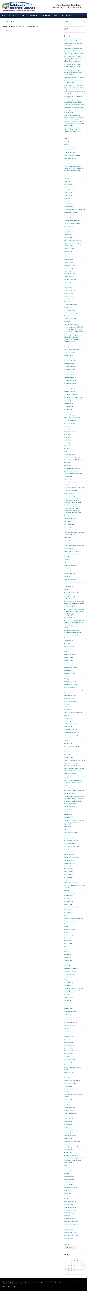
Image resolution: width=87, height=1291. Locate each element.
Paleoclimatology (68, 960)
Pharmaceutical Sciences (70, 971)
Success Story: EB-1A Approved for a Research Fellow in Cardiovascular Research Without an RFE (73, 66)
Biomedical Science (68, 259)
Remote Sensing (68, 1062)
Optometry (66, 946)
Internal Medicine (68, 726)
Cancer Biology (67, 301)
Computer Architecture (69, 391)
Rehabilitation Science (69, 1059)
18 (80, 1265)
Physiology (66, 994)
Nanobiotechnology (68, 874)
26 (83, 1268)
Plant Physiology (68, 1003)
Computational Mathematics (70, 372)
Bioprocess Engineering (69, 273)
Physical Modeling (68, 982)
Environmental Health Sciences (71, 551)
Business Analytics (68, 293)
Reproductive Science (69, 1072)
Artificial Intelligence (69, 206)
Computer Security (68, 403)
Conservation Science (69, 412)
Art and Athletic (67, 203)
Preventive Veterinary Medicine (71, 1017)
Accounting (66, 141)
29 (71, 1270)
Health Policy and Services (70, 667)
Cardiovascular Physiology (70, 313)
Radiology (66, 1056)
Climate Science (68, 344)
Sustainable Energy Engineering (72, 1141)
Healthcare (66, 651)
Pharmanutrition (68, 977)
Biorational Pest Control (69, 276)
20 (65, 1268)
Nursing (66, 926)
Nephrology (66, 890)
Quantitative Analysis (69, 1042)
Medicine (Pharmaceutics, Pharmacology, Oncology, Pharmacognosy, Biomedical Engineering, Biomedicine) (74, 822)
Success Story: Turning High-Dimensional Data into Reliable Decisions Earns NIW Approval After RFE (74, 72)
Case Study (12, 15)
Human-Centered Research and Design (73, 690)
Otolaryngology (67, 954)
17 (77, 1265)
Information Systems (69, 721)
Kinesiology (66, 740)
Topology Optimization (69, 1170)
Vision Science (67, 1215)
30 (74, 1270)
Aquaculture (67, 198)
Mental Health (67, 826)
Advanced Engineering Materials (72, 155)
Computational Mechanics (70, 374)
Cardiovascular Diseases (70, 310)
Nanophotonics (67, 880)
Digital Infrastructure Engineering (72, 457)
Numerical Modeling (69, 923)
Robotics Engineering (69, 1077)
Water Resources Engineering (71, 1224)
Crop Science (67, 426)
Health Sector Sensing (69, 673)
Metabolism (66, 829)
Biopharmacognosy (68, 271)
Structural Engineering (69, 1110)
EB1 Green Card (68, 476)
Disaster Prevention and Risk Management (74, 459)
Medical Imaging (68, 809)
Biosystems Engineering (70, 279)
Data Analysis (67, 434)
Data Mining (67, 443)
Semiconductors (68, 1086)
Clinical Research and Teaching (71, 349)
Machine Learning (68, 757)
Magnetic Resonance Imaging (71, 763)
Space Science (67, 1104)
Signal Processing (68, 1091)
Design (65, 451)
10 (77, 1263)
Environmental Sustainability (71, 554)
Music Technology (68, 871)
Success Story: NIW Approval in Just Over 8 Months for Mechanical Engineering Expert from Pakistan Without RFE (74, 129)
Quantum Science (68, 1053)
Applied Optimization (69, 189)
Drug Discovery (67, 465)
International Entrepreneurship (71, 732)
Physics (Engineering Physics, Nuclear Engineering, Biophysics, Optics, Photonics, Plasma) (73, 990)
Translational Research (69, 1179)
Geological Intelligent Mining (71, 635)
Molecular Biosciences (69, 860)
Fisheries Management (69, 573)
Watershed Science (68, 1227)
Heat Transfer (67, 676)
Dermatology (67, 448)
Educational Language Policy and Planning (74, 487)
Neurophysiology (68, 912)
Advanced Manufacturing (70, 158)
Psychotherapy (67, 1034)
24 (77, 1268)
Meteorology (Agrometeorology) (71, 832)
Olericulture (66, 932)
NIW (65, 915)
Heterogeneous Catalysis (70, 681)
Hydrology (66, 704)
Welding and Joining (69, 1229)
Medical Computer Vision (70, 793)
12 (83, 1263)
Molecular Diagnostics (69, 863)
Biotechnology (67, 282)
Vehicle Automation (68, 1204)
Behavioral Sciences (69, 229)
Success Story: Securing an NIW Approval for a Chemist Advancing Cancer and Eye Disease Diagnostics (74, 123)
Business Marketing (68, 299)
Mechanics (66, 785)
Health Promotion (68, 670)
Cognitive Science (68, 355)
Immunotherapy (67, 709)
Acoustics (66, 144)
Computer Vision (68, 409)
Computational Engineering (70, 366)
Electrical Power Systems (70, 518)
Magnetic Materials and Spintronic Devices (74, 760)
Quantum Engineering (69, 1048)
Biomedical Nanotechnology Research (73, 256)
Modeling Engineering (69, 854)
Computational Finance (69, 369)
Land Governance (68, 743)
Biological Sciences (68, 237)
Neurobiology (67, 898)
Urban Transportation (69, 1199)
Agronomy (66, 175)
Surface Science (68, 1124)
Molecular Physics (68, 866)
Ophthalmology (67, 940)
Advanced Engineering (69, 152)
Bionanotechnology (68, 268)
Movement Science (68, 868)
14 (68, 1265)
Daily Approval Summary (70, 431)
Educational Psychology (70, 493)
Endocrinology (67, 527)
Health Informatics (68, 660)
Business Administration (70, 290)
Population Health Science (70, 1011)
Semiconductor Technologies (71, 1089)
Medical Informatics (68, 812)
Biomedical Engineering (69, 248)
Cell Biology (67, 321)
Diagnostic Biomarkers (69, 454)
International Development (70, 729)
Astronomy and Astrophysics (71, 212)
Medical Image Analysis (69, 806)
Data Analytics (67, 437)
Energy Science (68, 537)
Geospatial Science (68, 640)
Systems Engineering (69, 1144)
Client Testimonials (66, 15)
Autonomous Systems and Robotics (72, 223)
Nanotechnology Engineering (71, 882)
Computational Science (69, 386)
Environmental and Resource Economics (74, 545)
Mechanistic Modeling (69, 788)
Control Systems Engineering (71, 420)
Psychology (66, 1028)
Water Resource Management (71, 1221)
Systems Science (68, 1149)
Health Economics (68, 657)
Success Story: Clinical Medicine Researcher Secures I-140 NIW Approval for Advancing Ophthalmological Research (74, 117)
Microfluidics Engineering (70, 843)
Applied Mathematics (69, 187)
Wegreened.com (32, 15)
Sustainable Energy (68, 1138)
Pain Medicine (67, 957)
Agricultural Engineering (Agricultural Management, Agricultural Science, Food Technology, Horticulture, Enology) (74, 168)
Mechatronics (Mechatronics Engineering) (74, 790)
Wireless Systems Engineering (71, 1235)
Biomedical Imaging (68, 251)
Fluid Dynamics (67, 576)
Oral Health (66, 949)
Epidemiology (67, 556)
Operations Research (69, 937)
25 (80, 1268)
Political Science (68, 1008)
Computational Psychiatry (70, 383)
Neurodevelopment (68, 904)
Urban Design (67, 1193)
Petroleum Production (69, 965)
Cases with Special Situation (71, 318)
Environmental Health (69, 548)
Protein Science (68, 1020)
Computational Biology (69, 363)
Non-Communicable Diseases (71, 921)
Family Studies (67, 568)
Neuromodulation (68, 909)
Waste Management (69, 1218)
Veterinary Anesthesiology (70, 1207)
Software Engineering (69, 1099)
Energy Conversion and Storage (72, 529)
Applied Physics (68, 192)
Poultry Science (67, 1014)
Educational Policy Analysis (70, 490)
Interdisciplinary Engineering (71, 723)
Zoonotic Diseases (68, 1238)
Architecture (67, 201)
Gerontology (67, 643)
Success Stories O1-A (69, 1121)
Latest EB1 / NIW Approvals (49, 15)
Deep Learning (67, 445)
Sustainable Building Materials (71, 1130)
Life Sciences (67, 749)
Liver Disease (67, 754)
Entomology (67, 542)
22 (71, 1268)
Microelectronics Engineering (71, 840)
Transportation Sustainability (71, 1187)
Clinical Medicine (68, 346)
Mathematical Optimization (70, 773)
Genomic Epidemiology (69, 617)
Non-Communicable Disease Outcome (73, 918)
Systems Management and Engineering (73, 1147)
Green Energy (67, 649)
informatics (66, 715)
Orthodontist (67, 951)
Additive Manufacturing (69, 147)
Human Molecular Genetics (70, 698)
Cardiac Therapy (68, 307)
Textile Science (67, 1168)
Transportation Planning (70, 1184)
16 (74, 1265)
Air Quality (66, 178)
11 (80, 1263)
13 (65, 1265)
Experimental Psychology (70, 565)
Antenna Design (68, 184)
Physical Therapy (68, 985)
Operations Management (70, 935)
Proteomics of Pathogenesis (71, 1022)
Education (66, 484)
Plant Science (67, 1005)
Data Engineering (68, 440)
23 (74, 1268)
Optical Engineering (68, 943)
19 (83, 1265)
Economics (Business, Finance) (71, 482)
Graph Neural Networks (69, 646)
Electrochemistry (68, 521)
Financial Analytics (68, 570)
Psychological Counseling (70, 1025)
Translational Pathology (69, 1176)
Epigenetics (66, 559)
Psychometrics (67, 1031)
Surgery (66, 1127)
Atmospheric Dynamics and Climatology (73, 215)
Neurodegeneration (68, 901)
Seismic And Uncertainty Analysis (72, 1080)
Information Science (69, 718)
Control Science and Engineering (72, 417)
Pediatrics (66, 963)
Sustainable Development (70, 1135)
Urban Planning (67, 1196)
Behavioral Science (68, 226)
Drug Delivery (67, 462)
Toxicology (66, 1173)
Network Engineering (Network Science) (73, 893)
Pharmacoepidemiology (69, 974)
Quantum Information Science (71, 1050)
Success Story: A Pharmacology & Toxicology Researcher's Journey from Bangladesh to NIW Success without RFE (74, 102)
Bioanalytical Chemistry (69, 232)
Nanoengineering (68, 877)
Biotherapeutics (67, 285)
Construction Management (70, 415)
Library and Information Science (71, 746)
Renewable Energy (68, 1064)
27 (65, 1270)
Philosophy (66, 979)
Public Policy (67, 1039)
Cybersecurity (67, 429)
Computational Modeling (70, 377)
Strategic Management (69, 1107)
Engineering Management (70, 540)
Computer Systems (68, 406)
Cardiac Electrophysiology (70, 304)
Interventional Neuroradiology (71, 735)
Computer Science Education (71, 394)
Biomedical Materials (69, 254)
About (22, 15)
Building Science (68, 287)
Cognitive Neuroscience (69, 352)
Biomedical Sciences (69, 262)
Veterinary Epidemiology (70, 1210)
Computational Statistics (70, 389)
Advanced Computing (69, 149)
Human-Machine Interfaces (70, 695)
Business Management (69, 296)
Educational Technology (69, 496)
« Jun (68, 1273)
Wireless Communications (70, 1232)
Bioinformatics (67, 234)
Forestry (66, 589)
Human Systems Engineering (71, 701)
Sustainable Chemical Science (71, 1132)
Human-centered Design (70, 687)
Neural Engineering (68, 895)
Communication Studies (69, 358)
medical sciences (68, 814)
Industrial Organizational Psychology (73, 712)
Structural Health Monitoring (70, 1113)
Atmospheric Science (69, 217)
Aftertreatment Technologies (71, 161)
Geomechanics (67, 637)
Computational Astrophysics (70, 360)
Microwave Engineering (69, 852)
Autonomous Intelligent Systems (72, 220)
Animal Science (67, 181)
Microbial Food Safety (69, 838)
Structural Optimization (69, 1116)
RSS (66, 29)
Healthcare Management (70, 654)
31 (77, 1270)
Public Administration (69, 1036)
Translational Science (69, 1182)
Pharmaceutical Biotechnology (71, 968)
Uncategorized (67, 1190)
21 (68, 1268)
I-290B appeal (67, 707)
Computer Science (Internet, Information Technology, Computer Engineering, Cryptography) (73, 399)
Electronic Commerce (69, 524)
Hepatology (66, 678)
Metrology (66, 835)
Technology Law (68, 1152)
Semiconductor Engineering (70, 1083)
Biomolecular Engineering (70, 265)
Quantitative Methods (69, 1045)
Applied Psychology (68, 195)
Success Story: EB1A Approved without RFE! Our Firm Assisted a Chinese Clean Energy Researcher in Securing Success (74, 87)
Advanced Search (68, 24)
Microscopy (66, 849)
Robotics (66, 1075)
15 (71, 1265)
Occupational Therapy (69, 929)
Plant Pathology (68, 1000)
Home (3, 15)
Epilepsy (66, 562)
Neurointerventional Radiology (71, 907)
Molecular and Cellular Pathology (72, 857)
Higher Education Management (71, 684)
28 (68, 1270)
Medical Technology (68, 817)
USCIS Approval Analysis (70, 1201)
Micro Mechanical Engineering (71, 846)
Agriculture (66, 173)
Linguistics (66, 751)
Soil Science (67, 1102)
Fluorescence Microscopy (70, 579)
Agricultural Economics (69, 163)
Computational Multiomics (70, 380)
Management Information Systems (72, 765)
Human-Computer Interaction (71, 693)
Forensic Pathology (68, 586)
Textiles (65, 1165)
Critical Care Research (69, 423)
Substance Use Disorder (70, 1118)
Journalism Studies (68, 737)
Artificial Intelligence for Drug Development (74, 209)
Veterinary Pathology (69, 1213)
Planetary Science (68, 997)
